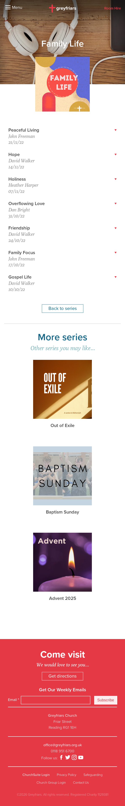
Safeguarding (93, 775)
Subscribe (105, 700)
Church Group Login (51, 783)
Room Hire (112, 8)
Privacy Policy (66, 775)
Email (13, 699)
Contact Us (81, 783)
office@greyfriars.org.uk (62, 745)
